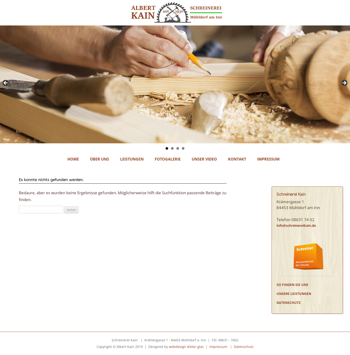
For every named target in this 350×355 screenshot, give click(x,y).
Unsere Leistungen (294, 293)
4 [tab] (183, 148)
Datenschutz (289, 302)
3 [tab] (177, 148)
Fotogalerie (168, 159)
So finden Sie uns (292, 284)
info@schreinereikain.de (296, 225)
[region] (175, 84)
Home (73, 159)
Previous (5, 83)
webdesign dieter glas (186, 346)
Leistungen (132, 159)
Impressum (268, 159)
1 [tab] (167, 148)
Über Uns (99, 159)
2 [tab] (172, 148)
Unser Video (204, 159)
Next (344, 83)
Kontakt (237, 159)
